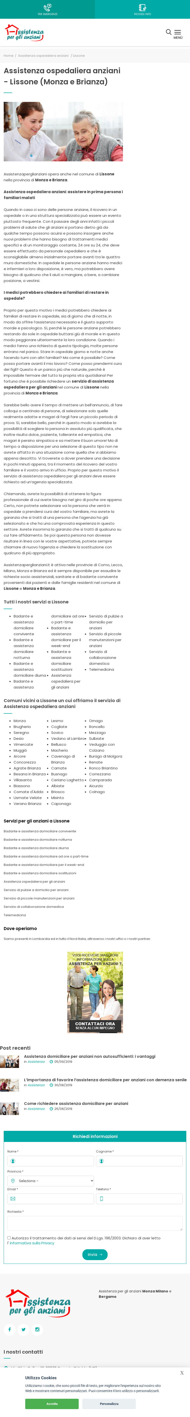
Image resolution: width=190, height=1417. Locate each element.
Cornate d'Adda (28, 791)
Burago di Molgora (105, 756)
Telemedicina (101, 669)
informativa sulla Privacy (32, 1243)
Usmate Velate (28, 797)
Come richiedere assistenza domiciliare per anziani (76, 1103)
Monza (20, 720)
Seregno (21, 732)
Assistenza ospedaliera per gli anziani (65, 681)
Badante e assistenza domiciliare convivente (40, 831)
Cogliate (59, 726)
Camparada (100, 780)
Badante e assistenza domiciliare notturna (38, 839)
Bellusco (58, 744)
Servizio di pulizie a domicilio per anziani (106, 622)
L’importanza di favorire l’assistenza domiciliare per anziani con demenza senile (105, 1080)
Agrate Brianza (27, 768)
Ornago (96, 720)
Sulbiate (96, 738)
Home (9, 55)
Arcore (20, 756)
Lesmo (57, 720)
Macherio (59, 750)
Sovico (57, 732)
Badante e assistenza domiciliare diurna (30, 669)
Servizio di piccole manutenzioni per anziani (105, 639)
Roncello (97, 726)
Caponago (61, 803)
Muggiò (20, 750)
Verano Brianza (27, 803)
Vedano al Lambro (68, 738)
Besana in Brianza (30, 774)
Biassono (22, 785)
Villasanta (23, 780)
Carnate (59, 768)
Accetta (52, 1404)
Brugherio (22, 726)
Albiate (57, 785)
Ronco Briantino (103, 768)
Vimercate (23, 744)
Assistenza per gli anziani (120, 1291)
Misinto (57, 797)
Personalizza (109, 1404)
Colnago (97, 791)
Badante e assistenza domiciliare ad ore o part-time (46, 856)
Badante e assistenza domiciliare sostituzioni (40, 873)
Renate (96, 762)
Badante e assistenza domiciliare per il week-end (44, 864)
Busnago (59, 774)
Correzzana (100, 774)
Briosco (58, 791)
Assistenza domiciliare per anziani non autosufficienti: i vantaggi (89, 1056)
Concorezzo (25, 762)
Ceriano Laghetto (67, 780)
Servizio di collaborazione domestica (102, 657)
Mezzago (97, 732)
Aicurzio (96, 785)
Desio (19, 738)
